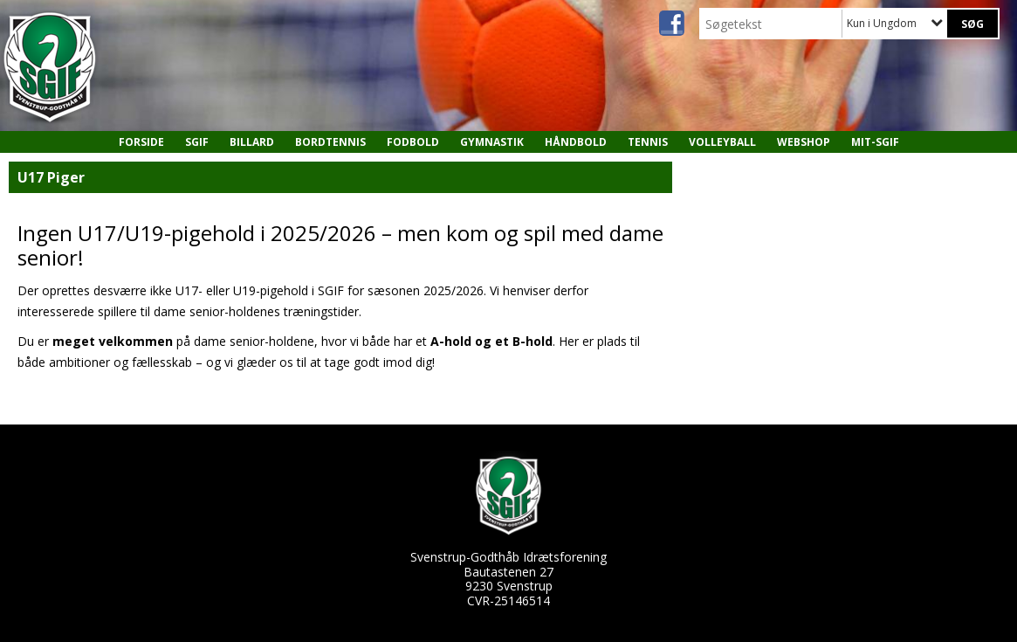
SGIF (197, 142)
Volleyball (722, 142)
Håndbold (576, 142)
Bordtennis (330, 142)
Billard (252, 142)
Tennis (648, 142)
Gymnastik (492, 142)
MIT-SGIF (875, 142)
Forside (141, 142)
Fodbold (413, 142)
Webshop (803, 142)
